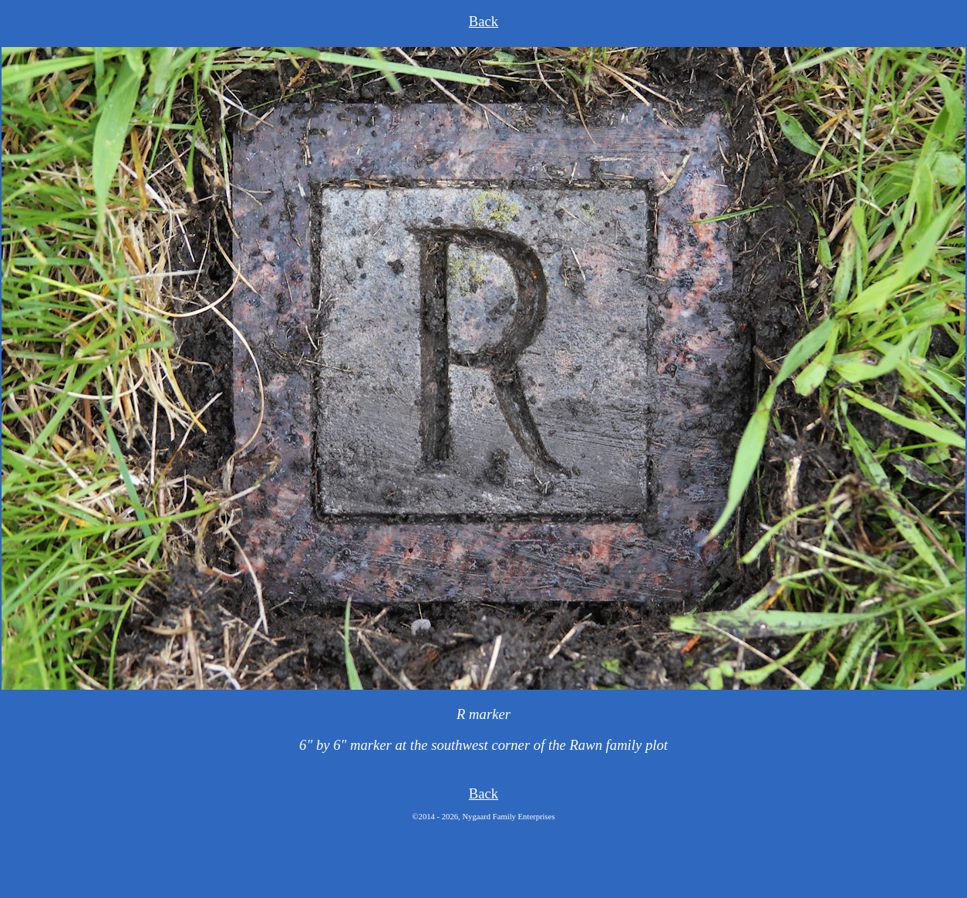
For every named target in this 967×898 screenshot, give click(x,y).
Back (483, 21)
